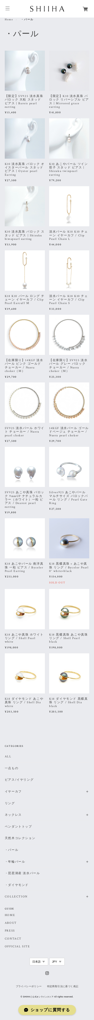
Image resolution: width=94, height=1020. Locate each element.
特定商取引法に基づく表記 (62, 986)
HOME (10, 915)
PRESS (10, 931)
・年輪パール (15, 862)
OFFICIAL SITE (17, 946)
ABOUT (11, 923)
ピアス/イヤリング (19, 780)
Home (9, 19)
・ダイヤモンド (17, 885)
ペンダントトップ (18, 827)
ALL (8, 756)
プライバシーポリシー (29, 986)
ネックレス (13, 815)
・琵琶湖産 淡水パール (22, 873)
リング (10, 803)
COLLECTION (16, 896)
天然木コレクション (20, 838)
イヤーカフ (13, 791)
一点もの (11, 768)
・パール (11, 850)
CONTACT (13, 939)
